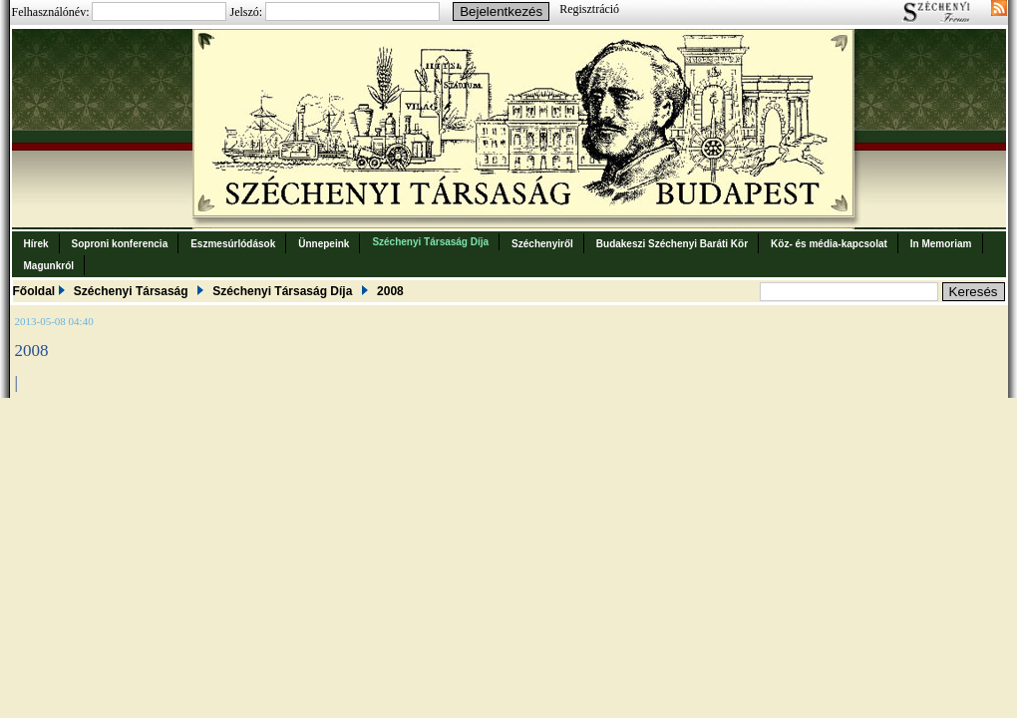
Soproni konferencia (120, 243)
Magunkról (49, 265)
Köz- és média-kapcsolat (829, 243)
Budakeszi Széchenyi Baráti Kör (672, 243)
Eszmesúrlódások (232, 243)
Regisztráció (589, 9)
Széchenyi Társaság (131, 291)
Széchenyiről (542, 243)
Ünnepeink (323, 243)
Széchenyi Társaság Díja (430, 241)
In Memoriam (941, 243)
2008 (390, 291)
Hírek (36, 243)
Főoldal (34, 291)
